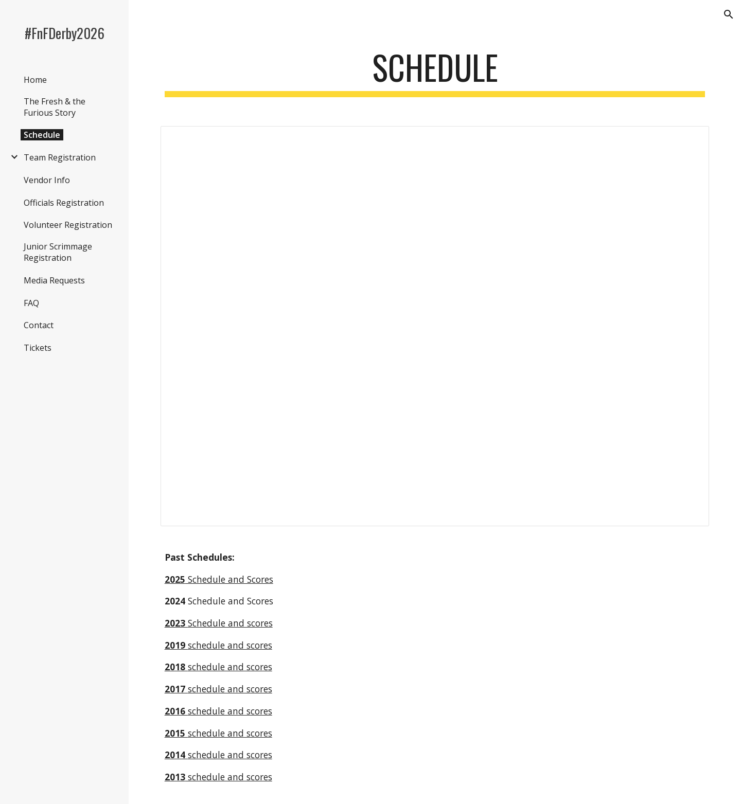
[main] (435, 72)
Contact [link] (39, 325)
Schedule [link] (42, 134)
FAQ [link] (31, 303)
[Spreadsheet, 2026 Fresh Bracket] (435, 326)
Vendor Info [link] (47, 180)
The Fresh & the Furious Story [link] (54, 107)
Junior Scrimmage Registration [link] (58, 252)
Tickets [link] (37, 347)
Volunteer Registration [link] (68, 224)
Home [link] (35, 79)
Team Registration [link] (60, 157)
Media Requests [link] (54, 280)
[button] (728, 14)
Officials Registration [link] (64, 202)
